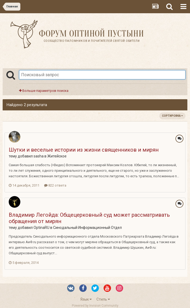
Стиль (103, 299)
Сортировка (172, 115)
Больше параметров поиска (43, 91)
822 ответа (55, 185)
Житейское (57, 156)
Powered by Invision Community (95, 305)
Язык (86, 299)
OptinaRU (41, 227)
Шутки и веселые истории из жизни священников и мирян (84, 150)
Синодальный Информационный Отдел (87, 227)
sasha (39, 156)
